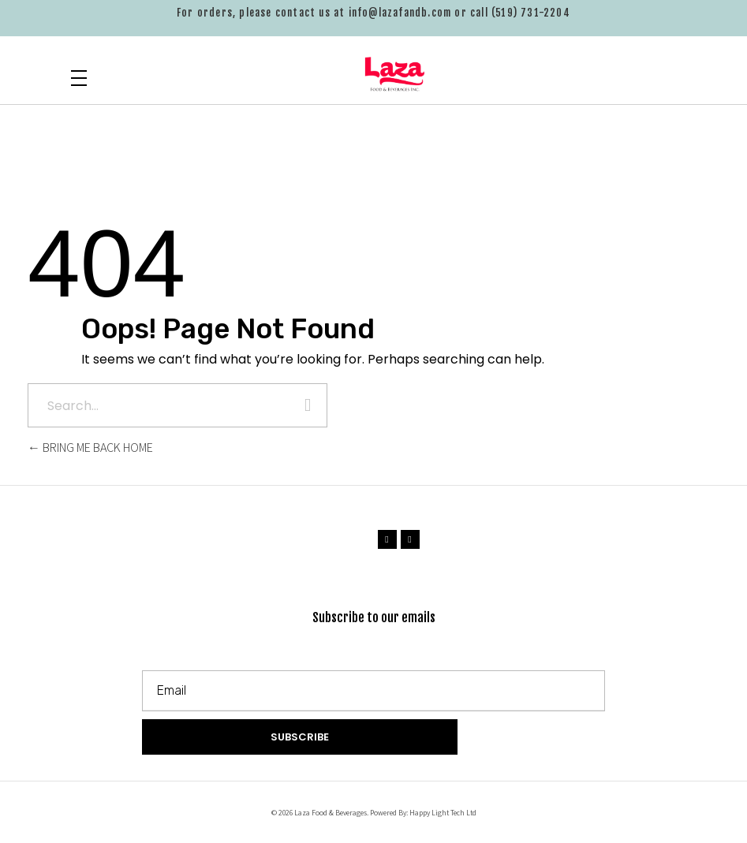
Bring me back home (90, 447)
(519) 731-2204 (530, 12)
